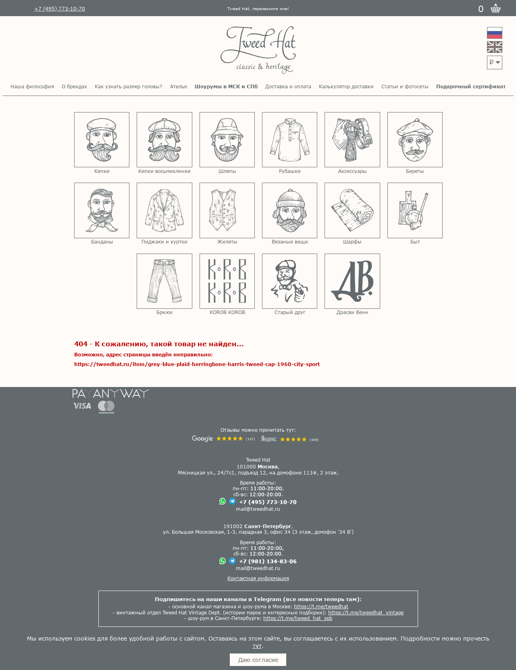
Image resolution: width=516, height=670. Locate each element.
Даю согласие (258, 659)
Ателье (178, 86)
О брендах (74, 86)
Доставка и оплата (288, 86)
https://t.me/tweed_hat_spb (297, 618)
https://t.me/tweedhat (321, 606)
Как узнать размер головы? (128, 86)
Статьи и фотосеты (405, 86)
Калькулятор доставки (346, 86)
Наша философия (32, 86)
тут (257, 645)
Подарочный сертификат (471, 86)
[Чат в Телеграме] (232, 502)
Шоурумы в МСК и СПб (226, 86)
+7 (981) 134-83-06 (268, 561)
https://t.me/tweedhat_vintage (366, 612)
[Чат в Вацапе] (222, 502)
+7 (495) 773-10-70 (268, 502)
